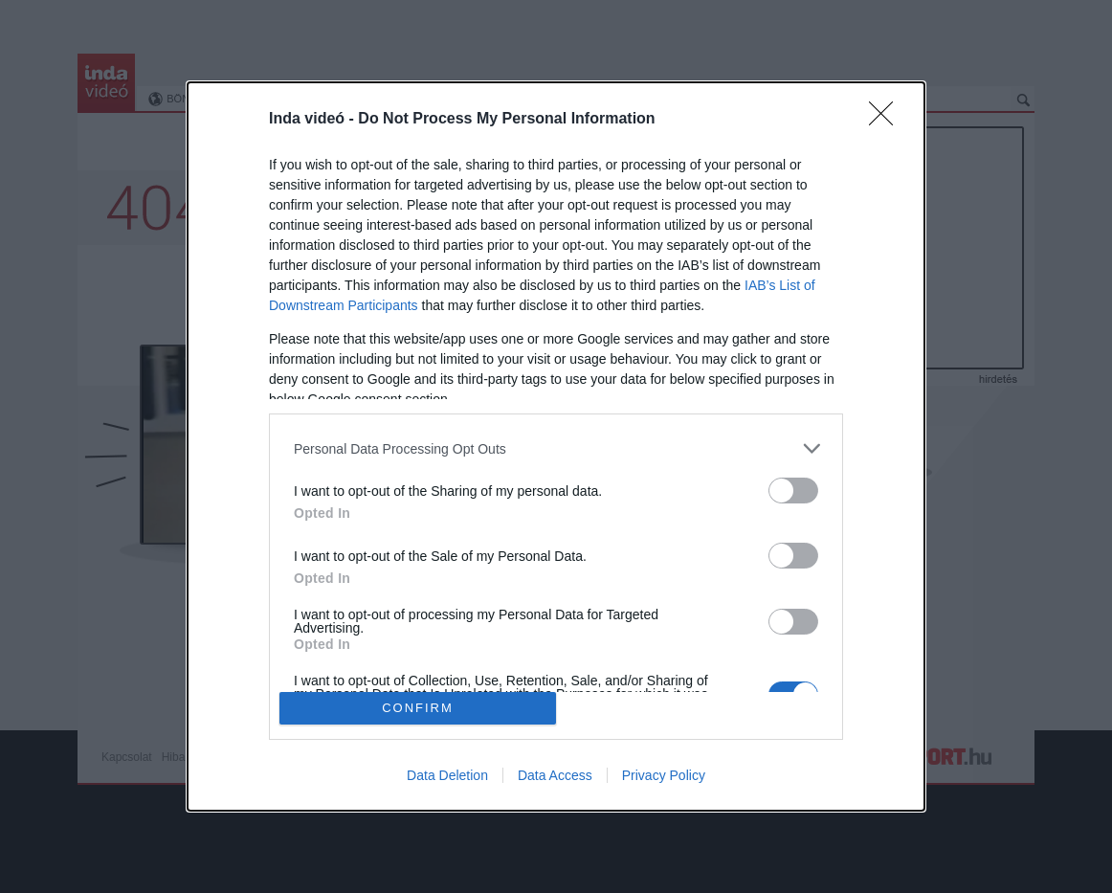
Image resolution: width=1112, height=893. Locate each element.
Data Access (555, 775)
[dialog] (556, 446)
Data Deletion (447, 775)
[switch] (793, 490)
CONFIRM (418, 707)
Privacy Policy (663, 775)
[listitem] (556, 448)
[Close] (887, 119)
